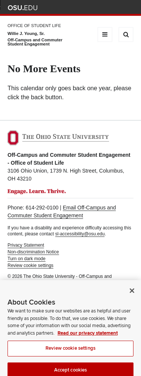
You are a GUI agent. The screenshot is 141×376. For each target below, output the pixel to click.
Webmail (118, 7)
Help (74, 7)
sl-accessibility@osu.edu (80, 234)
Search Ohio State (129, 7)
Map (96, 7)
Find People (107, 7)
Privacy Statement (26, 245)
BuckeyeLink (84, 7)
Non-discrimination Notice (33, 252)
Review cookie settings (70, 351)
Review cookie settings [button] (30, 265)
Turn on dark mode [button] (26, 258)
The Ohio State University (23, 8)
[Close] (132, 293)
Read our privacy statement (88, 336)
